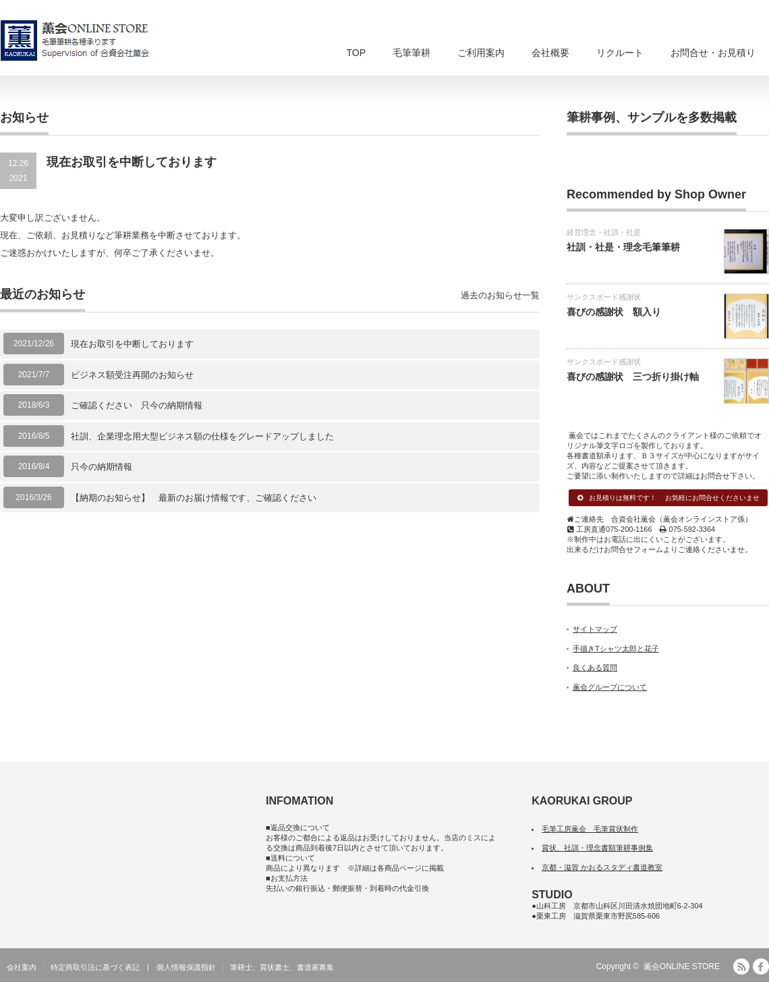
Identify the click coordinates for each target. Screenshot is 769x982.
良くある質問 (595, 667)
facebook (761, 966)
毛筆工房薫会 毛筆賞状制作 (590, 829)
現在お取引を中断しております (132, 344)
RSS (741, 966)
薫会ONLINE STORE (682, 966)
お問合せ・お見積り (713, 52)
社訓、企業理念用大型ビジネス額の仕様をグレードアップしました (202, 436)
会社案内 (21, 967)
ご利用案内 (481, 52)
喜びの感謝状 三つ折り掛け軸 (633, 376)
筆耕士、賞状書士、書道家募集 (282, 967)
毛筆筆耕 (411, 52)
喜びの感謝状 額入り (614, 311)
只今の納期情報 (101, 467)
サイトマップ (595, 629)
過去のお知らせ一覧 (500, 295)
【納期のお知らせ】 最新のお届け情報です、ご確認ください (193, 498)
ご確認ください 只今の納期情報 (136, 405)
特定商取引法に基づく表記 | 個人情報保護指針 (133, 967)
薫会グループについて (610, 687)
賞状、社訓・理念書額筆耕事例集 (597, 848)
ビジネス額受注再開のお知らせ (132, 375)
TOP (356, 52)
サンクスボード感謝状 (604, 297)
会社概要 (550, 52)
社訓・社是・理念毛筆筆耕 (623, 247)
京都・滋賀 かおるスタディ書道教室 (602, 867)
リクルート (620, 52)
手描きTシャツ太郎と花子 (616, 649)
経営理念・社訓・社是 (604, 232)
